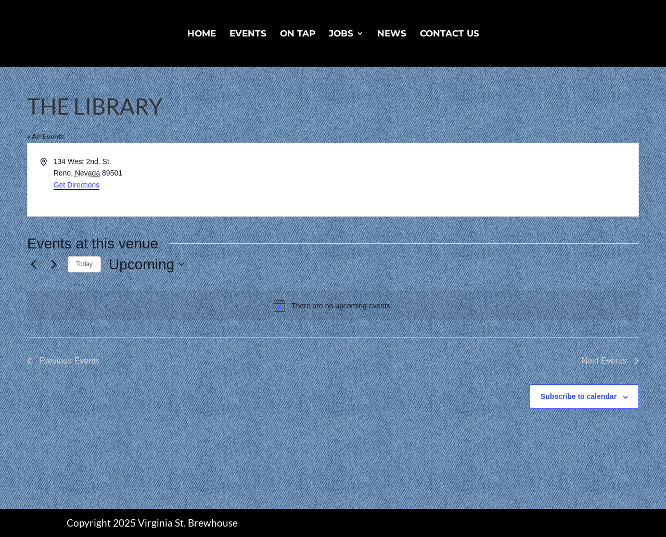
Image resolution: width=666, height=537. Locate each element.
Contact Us (449, 34)
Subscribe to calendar (579, 396)
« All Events (45, 136)
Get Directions (77, 185)
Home (201, 34)
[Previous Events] (33, 264)
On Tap (297, 34)
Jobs (341, 34)
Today (84, 264)
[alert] (333, 305)
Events (247, 34)
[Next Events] (53, 264)
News (391, 34)
